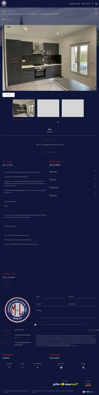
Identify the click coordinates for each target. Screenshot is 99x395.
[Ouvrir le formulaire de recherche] (75, 3)
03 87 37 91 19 (19, 330)
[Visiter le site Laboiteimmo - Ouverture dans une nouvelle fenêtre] (88, 392)
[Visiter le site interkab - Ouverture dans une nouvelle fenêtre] (71, 384)
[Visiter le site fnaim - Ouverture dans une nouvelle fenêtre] (62, 384)
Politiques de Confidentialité (55, 345)
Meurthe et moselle (19, 14)
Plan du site (43, 390)
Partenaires (62, 390)
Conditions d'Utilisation (66, 345)
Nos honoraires (35, 390)
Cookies (34, 392)
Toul (27, 14)
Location (10, 14)
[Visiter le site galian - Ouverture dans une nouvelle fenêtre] (56, 384)
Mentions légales (51, 390)
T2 (38, 14)
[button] (19, 122)
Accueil (5, 14)
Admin (57, 390)
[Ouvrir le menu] (96, 4)
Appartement (32, 14)
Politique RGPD (69, 390)
